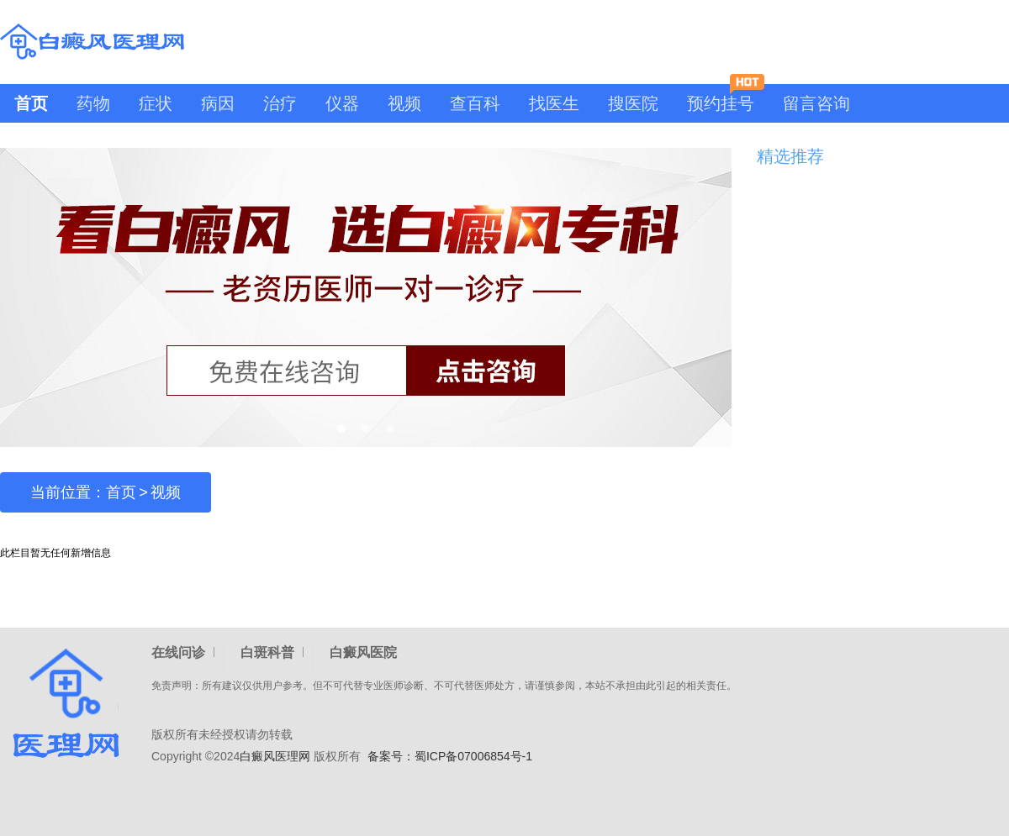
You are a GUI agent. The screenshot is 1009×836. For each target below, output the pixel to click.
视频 (404, 103)
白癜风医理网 (275, 756)
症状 (155, 103)
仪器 (342, 103)
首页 (31, 103)
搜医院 (633, 103)
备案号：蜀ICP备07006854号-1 (449, 756)
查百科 (475, 103)
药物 (93, 103)
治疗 (280, 103)
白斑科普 (267, 652)
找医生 (554, 103)
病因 (218, 103)
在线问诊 (178, 652)
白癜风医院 (363, 652)
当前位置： (68, 492)
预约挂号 (725, 98)
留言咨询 (816, 103)
